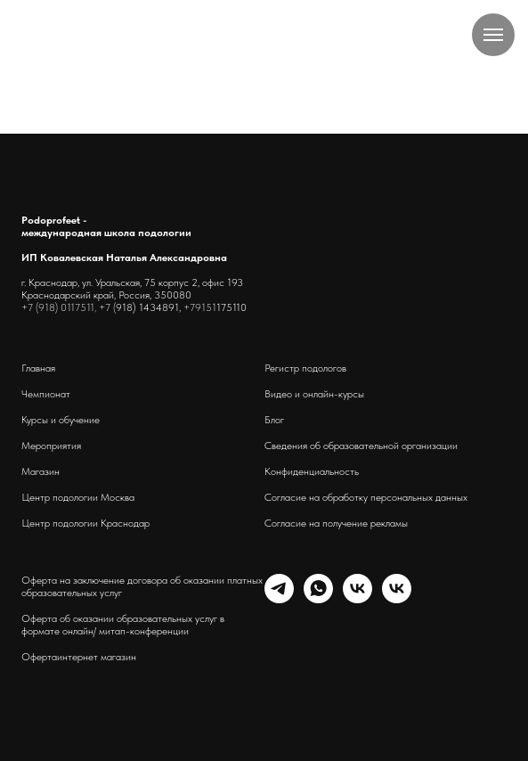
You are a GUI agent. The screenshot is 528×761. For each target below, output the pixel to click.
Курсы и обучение (60, 419)
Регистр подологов (305, 368)
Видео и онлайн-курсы (314, 394)
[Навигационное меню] (493, 35)
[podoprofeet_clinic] (396, 598)
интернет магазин (96, 657)
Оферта (39, 657)
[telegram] (279, 598)
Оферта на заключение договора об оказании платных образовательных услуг (142, 586)
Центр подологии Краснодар (85, 523)
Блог (274, 419)
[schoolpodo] (357, 598)
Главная (38, 368)
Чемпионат (45, 394)
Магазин (40, 471)
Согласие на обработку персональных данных (365, 497)
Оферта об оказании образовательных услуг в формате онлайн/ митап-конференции (122, 624)
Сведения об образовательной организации (361, 445)
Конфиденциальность (311, 471)
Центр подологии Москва (77, 497)
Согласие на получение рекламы (336, 523)
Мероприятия (51, 445)
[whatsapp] (318, 598)
